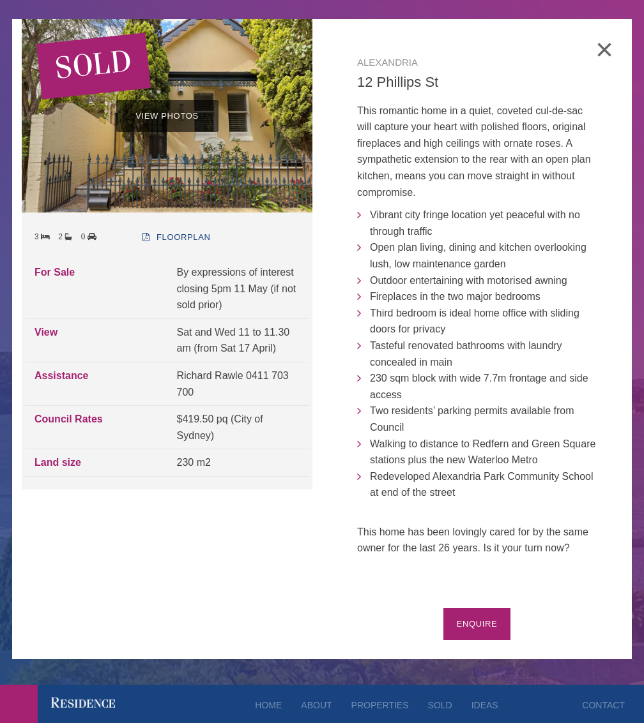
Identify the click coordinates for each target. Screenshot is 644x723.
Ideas (484, 705)
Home (268, 705)
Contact (603, 705)
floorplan (176, 237)
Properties (380, 705)
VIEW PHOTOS (167, 116)
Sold (440, 705)
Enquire (477, 624)
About (316, 705)
